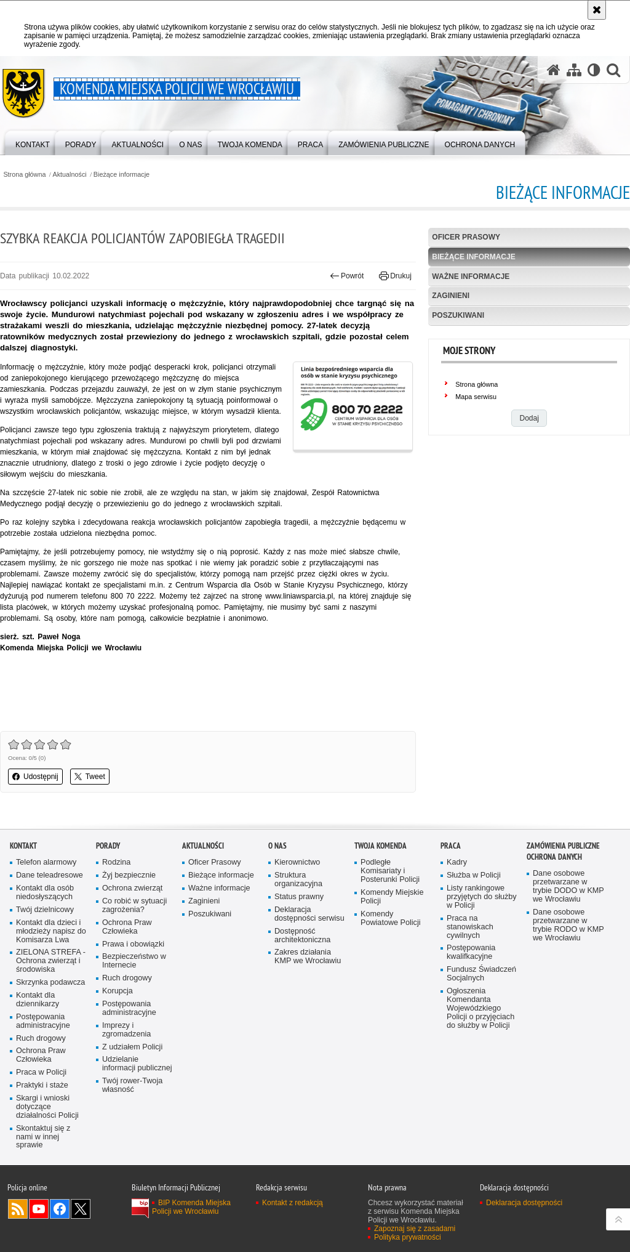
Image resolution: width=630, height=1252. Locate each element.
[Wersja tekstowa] (594, 70)
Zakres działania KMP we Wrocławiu (307, 956)
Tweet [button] (89, 776)
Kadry (457, 862)
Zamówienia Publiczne (563, 846)
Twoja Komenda (380, 846)
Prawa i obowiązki (133, 944)
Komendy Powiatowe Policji (391, 918)
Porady (108, 846)
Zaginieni (450, 295)
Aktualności (70, 174)
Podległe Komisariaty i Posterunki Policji (390, 871)
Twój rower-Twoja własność (132, 1085)
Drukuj (395, 276)
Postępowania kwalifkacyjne (471, 952)
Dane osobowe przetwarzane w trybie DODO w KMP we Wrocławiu (568, 886)
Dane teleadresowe (49, 875)
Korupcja (117, 991)
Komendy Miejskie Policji (392, 897)
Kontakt (23, 846)
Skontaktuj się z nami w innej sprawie (43, 1137)
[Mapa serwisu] (574, 70)
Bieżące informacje (122, 174)
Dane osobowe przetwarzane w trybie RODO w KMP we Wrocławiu (568, 925)
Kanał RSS (18, 1209)
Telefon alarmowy (46, 862)
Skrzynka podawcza (50, 983)
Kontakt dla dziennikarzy (37, 1000)
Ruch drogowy (41, 1039)
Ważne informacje (470, 276)
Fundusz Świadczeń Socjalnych (481, 974)
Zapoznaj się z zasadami (414, 1228)
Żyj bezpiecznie (129, 875)
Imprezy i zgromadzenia (126, 1030)
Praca (451, 846)
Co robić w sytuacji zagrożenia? (134, 905)
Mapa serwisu (475, 396)
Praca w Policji (41, 1072)
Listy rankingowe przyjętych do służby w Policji (482, 897)
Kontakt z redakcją (292, 1202)
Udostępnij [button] (35, 776)
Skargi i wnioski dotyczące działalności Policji (47, 1107)
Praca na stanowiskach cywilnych (470, 927)
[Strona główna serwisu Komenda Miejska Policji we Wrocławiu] (553, 70)
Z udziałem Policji (132, 1047)
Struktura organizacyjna (298, 879)
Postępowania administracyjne (43, 1021)
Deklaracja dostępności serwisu (309, 914)
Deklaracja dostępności (524, 1202)
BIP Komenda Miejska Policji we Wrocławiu (191, 1207)
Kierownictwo (297, 862)
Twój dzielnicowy (45, 910)
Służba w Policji (474, 875)
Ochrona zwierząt (132, 888)
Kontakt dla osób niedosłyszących (45, 892)
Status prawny (299, 897)
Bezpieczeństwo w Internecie (134, 961)
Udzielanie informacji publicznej (137, 1064)
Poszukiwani (458, 315)
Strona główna (24, 174)
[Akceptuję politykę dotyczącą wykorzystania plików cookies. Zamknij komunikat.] (597, 10)
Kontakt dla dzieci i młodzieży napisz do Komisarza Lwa (51, 931)
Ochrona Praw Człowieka (41, 1055)
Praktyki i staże (42, 1085)
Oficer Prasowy (466, 237)
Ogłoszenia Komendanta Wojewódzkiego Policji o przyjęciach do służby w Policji (480, 1008)
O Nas (277, 846)
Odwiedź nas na (39, 1209)
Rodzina (116, 862)
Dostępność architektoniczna (302, 935)
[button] (613, 70)
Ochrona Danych (554, 857)
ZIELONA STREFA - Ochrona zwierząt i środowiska (51, 961)
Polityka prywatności (407, 1237)
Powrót (347, 276)
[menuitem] (32, 142)
